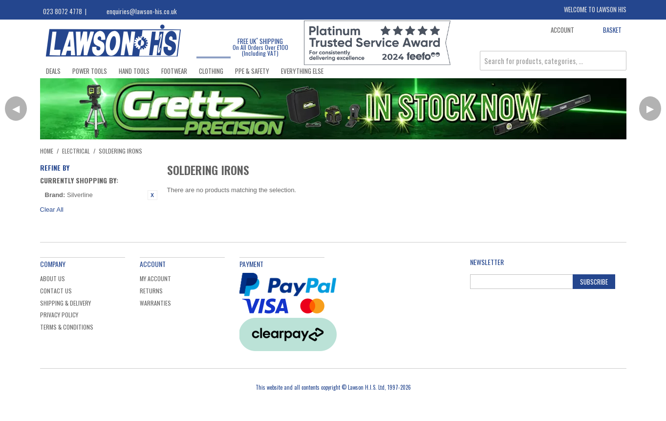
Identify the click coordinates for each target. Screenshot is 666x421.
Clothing (211, 71)
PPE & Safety (252, 71)
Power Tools (89, 71)
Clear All (52, 209)
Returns (151, 291)
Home (46, 151)
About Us (52, 278)
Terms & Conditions (66, 327)
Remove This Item (152, 195)
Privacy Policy (59, 314)
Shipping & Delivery (65, 303)
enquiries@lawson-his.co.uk (142, 11)
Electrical (76, 151)
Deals (53, 71)
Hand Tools (134, 71)
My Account (155, 278)
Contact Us (56, 291)
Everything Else (302, 71)
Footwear (174, 71)
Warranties (155, 303)
